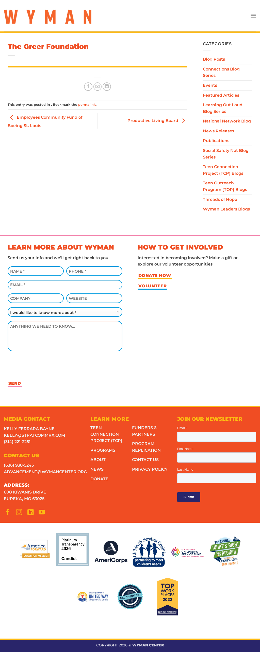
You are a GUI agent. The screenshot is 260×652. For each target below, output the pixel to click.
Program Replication (146, 447)
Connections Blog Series (221, 72)
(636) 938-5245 (19, 465)
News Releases (218, 131)
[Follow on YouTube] (43, 513)
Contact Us (145, 459)
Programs (102, 450)
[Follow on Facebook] (9, 513)
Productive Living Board (157, 120)
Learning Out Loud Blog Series (222, 108)
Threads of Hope (220, 199)
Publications (216, 140)
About (98, 459)
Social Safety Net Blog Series (226, 154)
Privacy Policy (150, 469)
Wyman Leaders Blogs (226, 209)
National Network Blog (227, 121)
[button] (253, 15)
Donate (99, 479)
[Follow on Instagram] (20, 513)
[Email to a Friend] (97, 86)
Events (210, 85)
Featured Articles (221, 95)
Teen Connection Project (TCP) (106, 434)
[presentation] (46, 365)
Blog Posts (214, 59)
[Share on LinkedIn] (107, 86)
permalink (87, 105)
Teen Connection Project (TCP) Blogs (223, 170)
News (97, 469)
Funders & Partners (144, 431)
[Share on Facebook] (88, 86)
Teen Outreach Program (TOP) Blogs (225, 186)
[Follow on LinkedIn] (32, 513)
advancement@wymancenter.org (45, 471)
